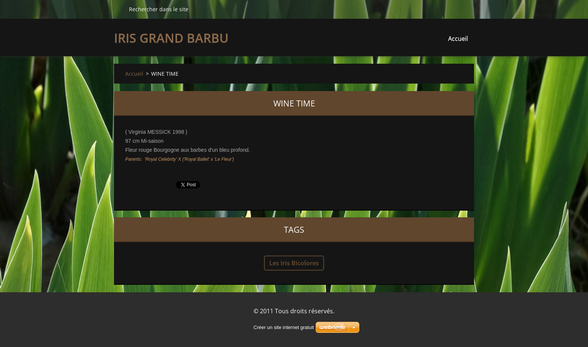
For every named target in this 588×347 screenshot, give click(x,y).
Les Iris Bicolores (294, 263)
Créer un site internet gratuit (284, 327)
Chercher (118, 9)
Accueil (458, 38)
